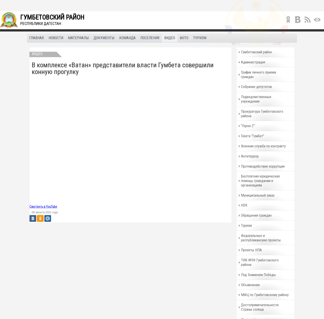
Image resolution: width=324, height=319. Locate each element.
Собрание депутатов (256, 87)
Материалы (78, 38)
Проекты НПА (251, 250)
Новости (56, 38)
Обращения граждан (256, 215)
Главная (36, 38)
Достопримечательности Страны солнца (260, 307)
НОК (244, 205)
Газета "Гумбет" (252, 136)
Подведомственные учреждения (256, 99)
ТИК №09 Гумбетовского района (260, 262)
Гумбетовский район (256, 52)
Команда (127, 38)
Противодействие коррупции (263, 166)
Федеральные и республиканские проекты (261, 238)
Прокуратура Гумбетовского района (262, 113)
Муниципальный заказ (257, 195)
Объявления (250, 285)
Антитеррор (250, 156)
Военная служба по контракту (263, 146)
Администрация (253, 62)
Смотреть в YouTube (43, 206)
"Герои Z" (248, 126)
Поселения (150, 38)
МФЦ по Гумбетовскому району (265, 295)
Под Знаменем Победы (258, 275)
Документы (104, 38)
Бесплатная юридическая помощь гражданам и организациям (260, 180)
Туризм (199, 38)
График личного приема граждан (258, 74)
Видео (169, 38)
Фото (184, 38)
